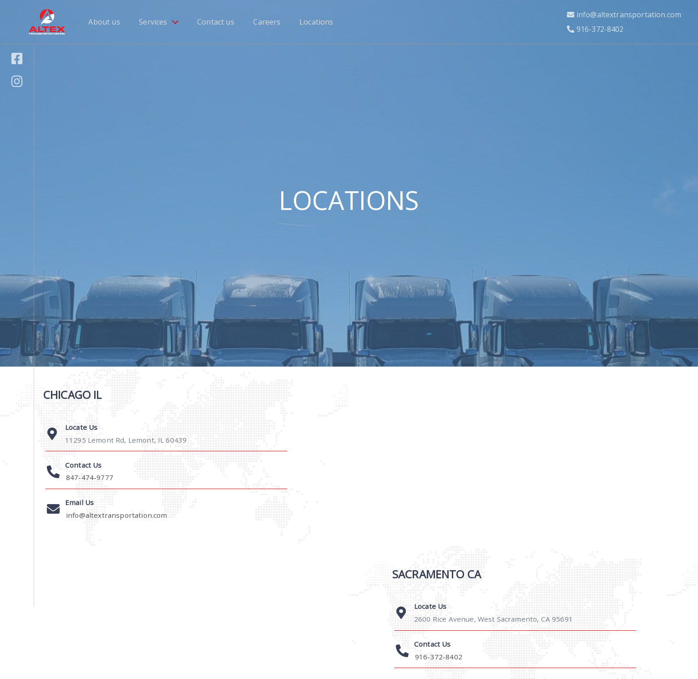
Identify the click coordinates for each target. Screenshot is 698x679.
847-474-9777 (89, 477)
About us (104, 22)
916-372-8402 (600, 29)
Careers (266, 22)
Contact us (215, 22)
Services (153, 22)
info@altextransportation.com (629, 15)
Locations (316, 22)
